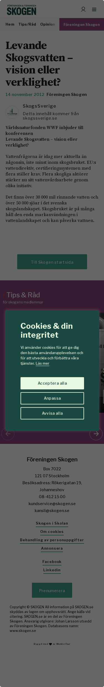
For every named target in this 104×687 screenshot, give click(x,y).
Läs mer (42, 363)
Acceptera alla (52, 383)
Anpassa (52, 398)
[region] (52, 343)
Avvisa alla (52, 413)
